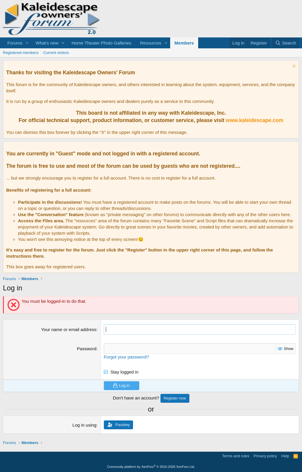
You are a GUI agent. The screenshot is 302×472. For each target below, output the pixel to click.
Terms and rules (235, 456)
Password (86, 348)
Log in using (84, 424)
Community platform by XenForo (151, 466)
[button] (27, 42)
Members (184, 42)
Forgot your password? (126, 356)
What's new (47, 42)
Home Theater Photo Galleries (101, 42)
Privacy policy (265, 456)
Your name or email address (68, 329)
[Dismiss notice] (293, 67)
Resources (150, 42)
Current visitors (56, 52)
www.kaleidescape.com (254, 120)
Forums (14, 42)
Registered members (21, 52)
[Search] (285, 42)
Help (285, 456)
